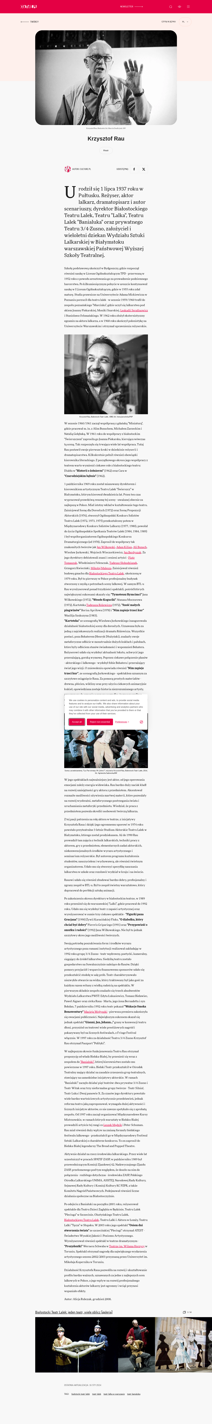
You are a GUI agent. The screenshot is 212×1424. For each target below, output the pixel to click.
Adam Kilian (124, 547)
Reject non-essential (100, 722)
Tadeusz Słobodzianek (123, 563)
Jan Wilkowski (106, 547)
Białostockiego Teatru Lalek (106, 573)
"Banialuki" (87, 1062)
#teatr (106, 150)
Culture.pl (85, 169)
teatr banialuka (133, 1393)
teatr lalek (96, 1393)
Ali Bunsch (140, 547)
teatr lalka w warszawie (114, 1393)
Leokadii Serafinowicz (134, 310)
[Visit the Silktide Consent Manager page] (141, 722)
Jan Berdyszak (132, 552)
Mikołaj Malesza (101, 568)
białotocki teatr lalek (81, 1393)
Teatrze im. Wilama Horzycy (127, 1246)
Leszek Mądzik (112, 1125)
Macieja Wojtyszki (95, 1011)
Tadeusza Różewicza (99, 605)
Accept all (77, 722)
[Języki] (185, 21)
